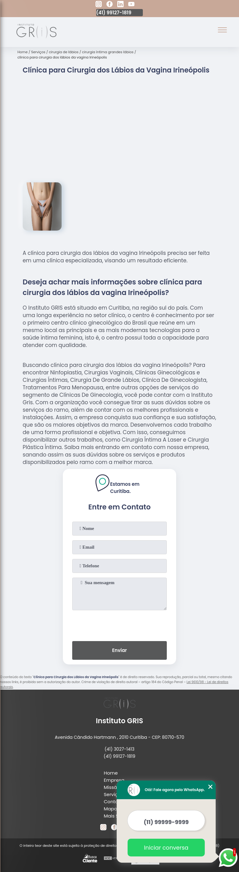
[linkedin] (120, 5)
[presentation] (119, 624)
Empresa (114, 780)
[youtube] (131, 5)
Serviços (113, 794)
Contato (113, 801)
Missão (112, 787)
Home (111, 773)
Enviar (119, 650)
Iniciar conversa (166, 847)
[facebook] (109, 5)
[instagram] (99, 5)
